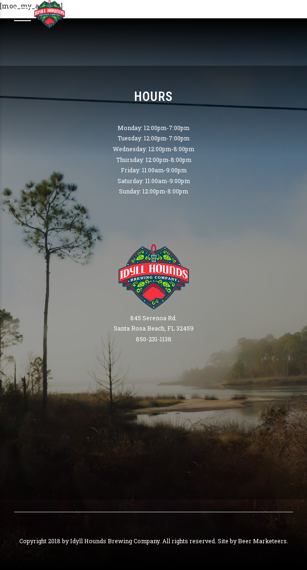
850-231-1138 (154, 339)
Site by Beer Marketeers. (253, 541)
